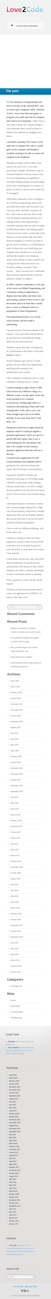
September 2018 (17, 791)
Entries (15, 1006)
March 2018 (15, 815)
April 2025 (15, 751)
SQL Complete (13, 1047)
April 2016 (15, 902)
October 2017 (16, 832)
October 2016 (16, 873)
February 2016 (16, 914)
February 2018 (16, 821)
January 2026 (16, 698)
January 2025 (16, 762)
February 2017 (16, 861)
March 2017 (15, 855)
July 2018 (14, 797)
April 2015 (15, 954)
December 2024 (17, 768)
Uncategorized (16, 986)
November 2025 (17, 710)
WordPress (36, 1296)
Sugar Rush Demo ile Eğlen (21, 657)
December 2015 (17, 925)
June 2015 (14, 943)
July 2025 (14, 733)
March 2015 (15, 960)
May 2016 (14, 896)
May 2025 (14, 745)
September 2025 (17, 722)
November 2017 (17, 826)
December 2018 (17, 786)
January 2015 (16, 972)
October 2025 (16, 716)
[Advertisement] (25, 61)
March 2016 (15, 908)
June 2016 (14, 890)
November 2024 (17, 774)
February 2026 (16, 692)
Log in (13, 1000)
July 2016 (14, 885)
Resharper (12, 1041)
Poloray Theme (17, 1296)
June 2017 (14, 844)
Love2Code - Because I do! (25, 1286)
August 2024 (16, 780)
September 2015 (17, 937)
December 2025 (17, 704)
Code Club (13, 1245)
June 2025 (14, 739)
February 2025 (16, 756)
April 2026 (15, 681)
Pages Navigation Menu (24, 26)
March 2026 (15, 687)
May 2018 (14, 803)
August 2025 (16, 727)
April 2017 (15, 850)
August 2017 (16, 838)
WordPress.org (16, 1018)
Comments (17, 1012)
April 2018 (15, 809)
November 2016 (17, 867)
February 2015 (16, 966)
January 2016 (16, 919)
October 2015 (16, 931)
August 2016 (16, 879)
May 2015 (14, 949)
